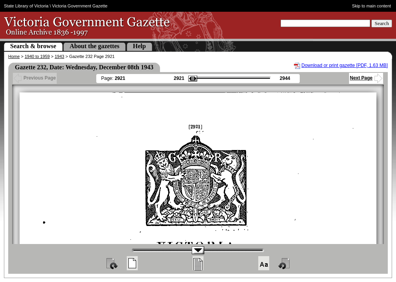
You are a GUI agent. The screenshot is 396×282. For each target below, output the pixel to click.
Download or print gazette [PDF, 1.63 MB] (344, 65)
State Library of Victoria (26, 6)
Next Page (366, 78)
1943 (59, 56)
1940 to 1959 (37, 56)
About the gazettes (94, 46)
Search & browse (33, 46)
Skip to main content (371, 6)
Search (381, 23)
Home (14, 56)
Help (139, 46)
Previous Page (35, 78)
